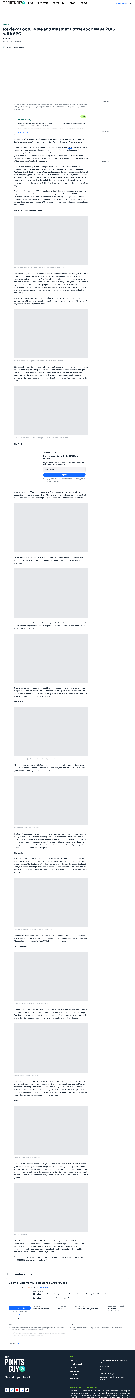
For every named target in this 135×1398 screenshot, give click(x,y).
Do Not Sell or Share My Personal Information (114, 1326)
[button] (41, 1270)
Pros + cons (12, 1283)
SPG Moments (47, 166)
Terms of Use (48, 444)
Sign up (64, 439)
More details (22, 1283)
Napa (70, 111)
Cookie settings (107, 1338)
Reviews (7, 24)
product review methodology (76, 93)
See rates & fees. (24, 1278)
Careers (73, 1332)
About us (73, 1325)
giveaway (29, 131)
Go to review (44, 1251)
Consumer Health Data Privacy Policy (114, 1342)
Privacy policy (106, 1330)
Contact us (74, 1335)
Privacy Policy (78, 444)
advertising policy (61, 93)
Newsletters (74, 1342)
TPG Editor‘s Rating (15, 1251)
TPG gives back (76, 1328)
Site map (73, 1339)
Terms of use (106, 1334)
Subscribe (23, 1381)
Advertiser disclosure (122, 3)
